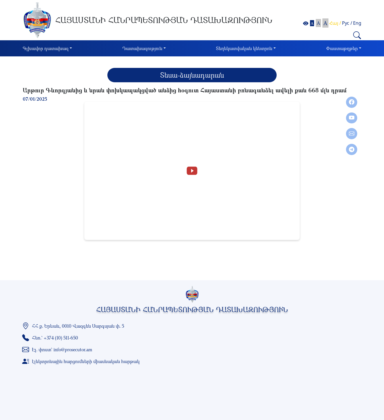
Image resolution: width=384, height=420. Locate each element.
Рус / (347, 23)
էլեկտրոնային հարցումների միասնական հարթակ (86, 361)
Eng (357, 23)
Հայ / (335, 23)
